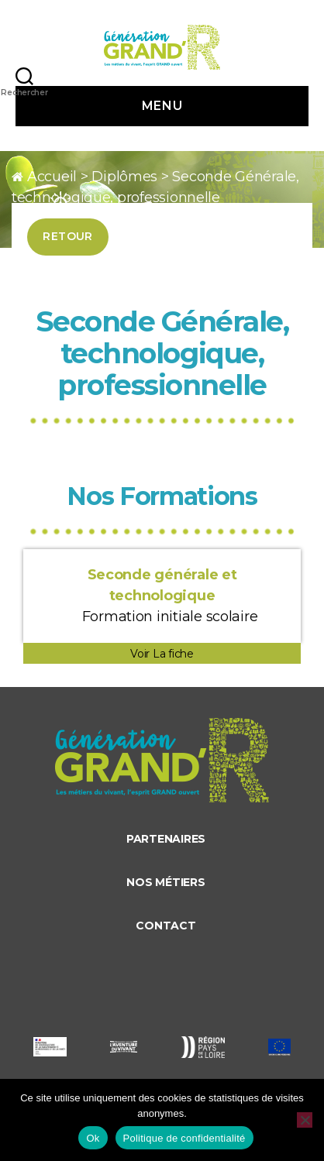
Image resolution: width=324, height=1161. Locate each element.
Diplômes (124, 176)
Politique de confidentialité (184, 1138)
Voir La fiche (162, 654)
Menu (162, 105)
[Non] (304, 1120)
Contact (165, 926)
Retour (68, 236)
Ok (92, 1138)
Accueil (52, 176)
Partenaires (165, 839)
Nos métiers (165, 882)
